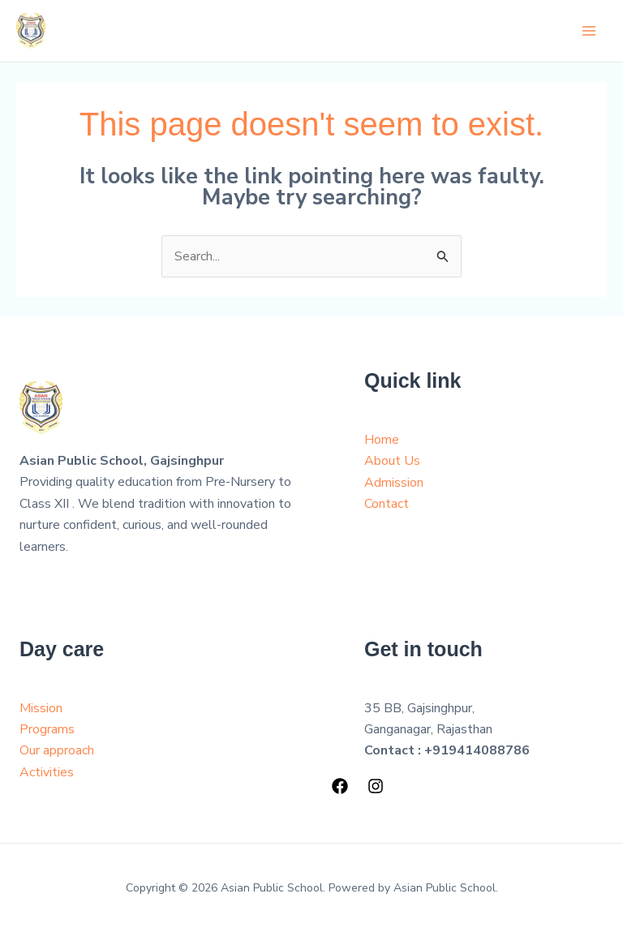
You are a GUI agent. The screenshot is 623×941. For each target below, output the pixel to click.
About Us (392, 461)
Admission (393, 483)
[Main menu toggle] (589, 31)
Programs (47, 729)
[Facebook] (340, 786)
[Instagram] (375, 786)
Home (381, 440)
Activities (46, 772)
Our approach (56, 750)
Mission (40, 708)
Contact (386, 504)
